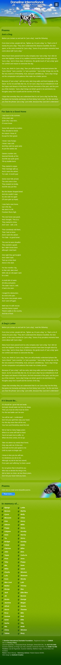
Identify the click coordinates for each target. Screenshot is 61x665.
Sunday (23, 541)
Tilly (22, 623)
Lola (6, 575)
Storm (6, 609)
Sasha (6, 623)
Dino (22, 552)
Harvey (23, 535)
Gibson (7, 525)
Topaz (6, 555)
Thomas (24, 609)
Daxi (22, 616)
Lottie (23, 508)
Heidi (22, 626)
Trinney (23, 586)
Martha (23, 511)
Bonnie (23, 596)
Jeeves (23, 606)
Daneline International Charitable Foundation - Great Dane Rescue (27, 4)
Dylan (6, 620)
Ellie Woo (24, 592)
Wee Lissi (8, 582)
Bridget (7, 541)
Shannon (24, 575)
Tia (5, 538)
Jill (5, 596)
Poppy (6, 528)
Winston (24, 572)
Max (22, 589)
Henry (23, 521)
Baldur (6, 586)
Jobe (6, 552)
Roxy (6, 613)
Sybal (23, 569)
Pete (6, 521)
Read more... (8, 494)
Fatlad (6, 545)
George (23, 599)
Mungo (7, 589)
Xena (22, 558)
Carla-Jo (24, 555)
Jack (6, 592)
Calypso (7, 531)
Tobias (6, 633)
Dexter (6, 599)
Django (7, 508)
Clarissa (7, 548)
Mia (5, 565)
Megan (23, 603)
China (6, 630)
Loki (22, 582)
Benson (7, 511)
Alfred (6, 606)
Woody (23, 579)
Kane (6, 579)
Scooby (23, 531)
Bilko (22, 548)
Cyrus (6, 514)
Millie (6, 569)
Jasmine (7, 603)
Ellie (22, 620)
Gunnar (7, 616)
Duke (6, 535)
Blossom (7, 518)
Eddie (23, 545)
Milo (22, 613)
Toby (6, 562)
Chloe (23, 518)
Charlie (7, 572)
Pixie (6, 558)
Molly (23, 514)
